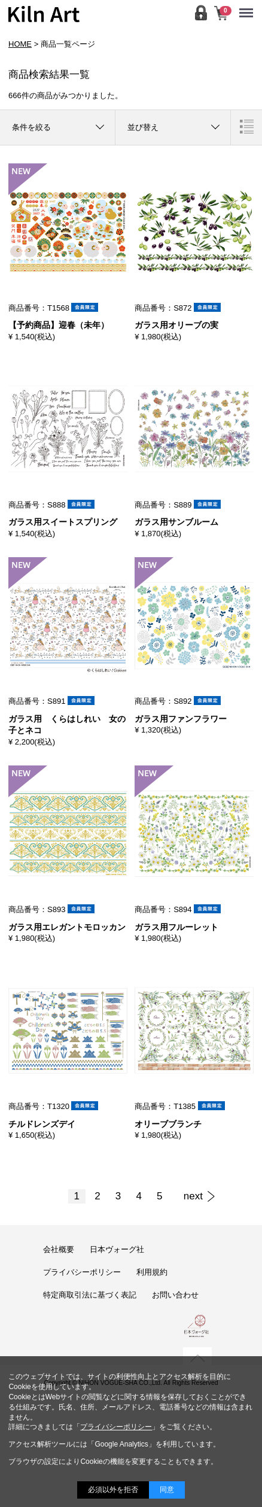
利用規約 (151, 1272)
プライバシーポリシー (82, 1272)
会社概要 (58, 1249)
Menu (249, 7)
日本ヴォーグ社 (117, 1249)
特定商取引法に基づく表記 (89, 1294)
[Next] (193, 1196)
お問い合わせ (175, 1294)
